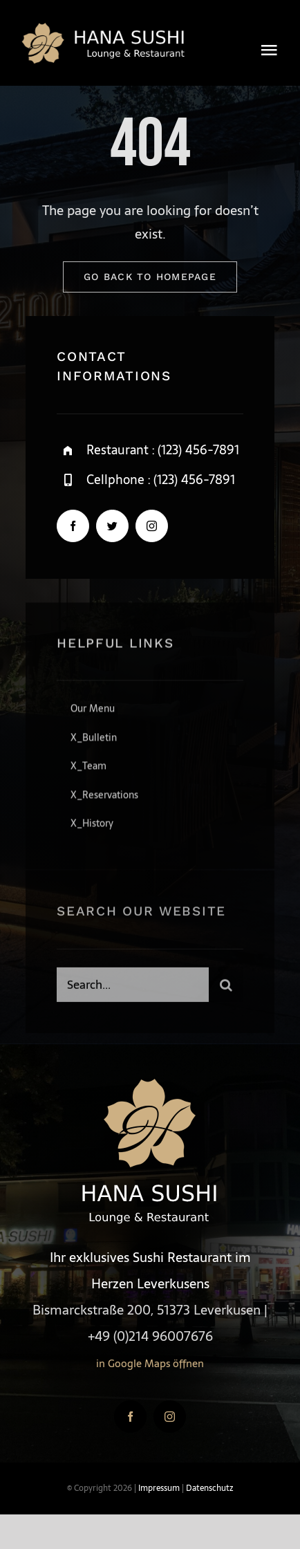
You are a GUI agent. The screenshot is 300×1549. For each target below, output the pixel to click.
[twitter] (112, 526)
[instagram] (151, 526)
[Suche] (226, 988)
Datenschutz (209, 1488)
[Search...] (133, 988)
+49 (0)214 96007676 (150, 1336)
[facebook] (73, 526)
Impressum (159, 1488)
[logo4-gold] (105, 27)
